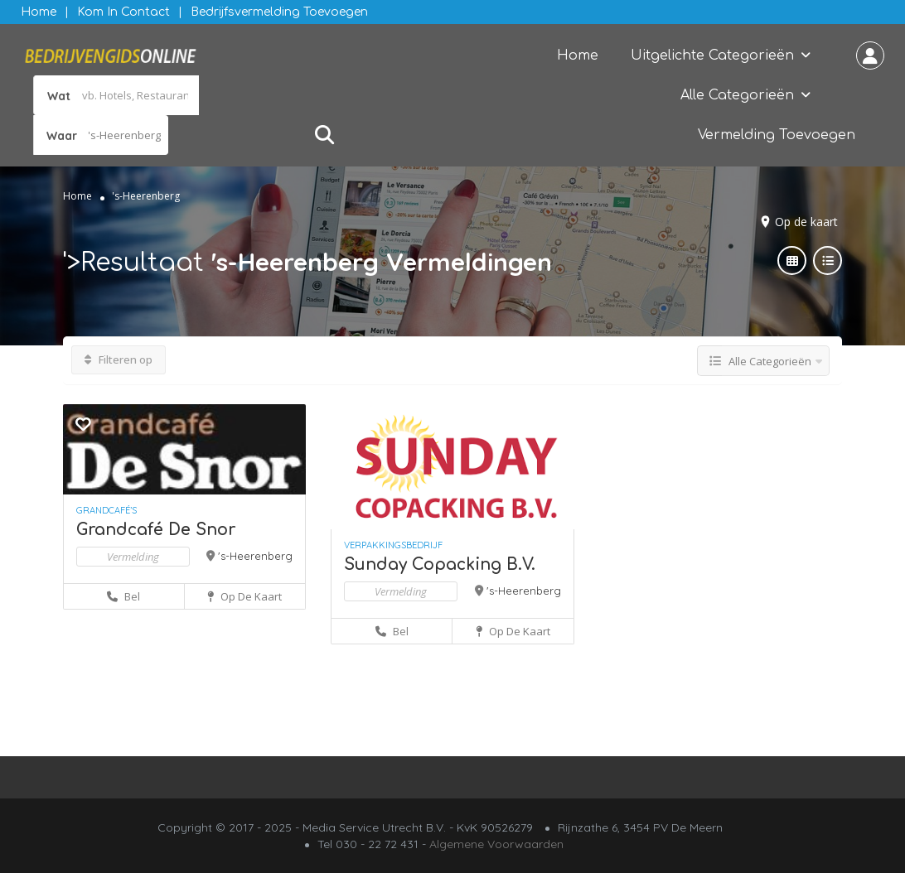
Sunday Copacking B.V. (439, 564)
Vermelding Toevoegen (776, 135)
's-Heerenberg (255, 555)
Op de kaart (806, 221)
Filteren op (118, 359)
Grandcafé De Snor (155, 529)
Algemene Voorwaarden (496, 844)
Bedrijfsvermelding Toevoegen (279, 12)
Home (38, 12)
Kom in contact (123, 12)
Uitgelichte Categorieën (712, 55)
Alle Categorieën (737, 95)
